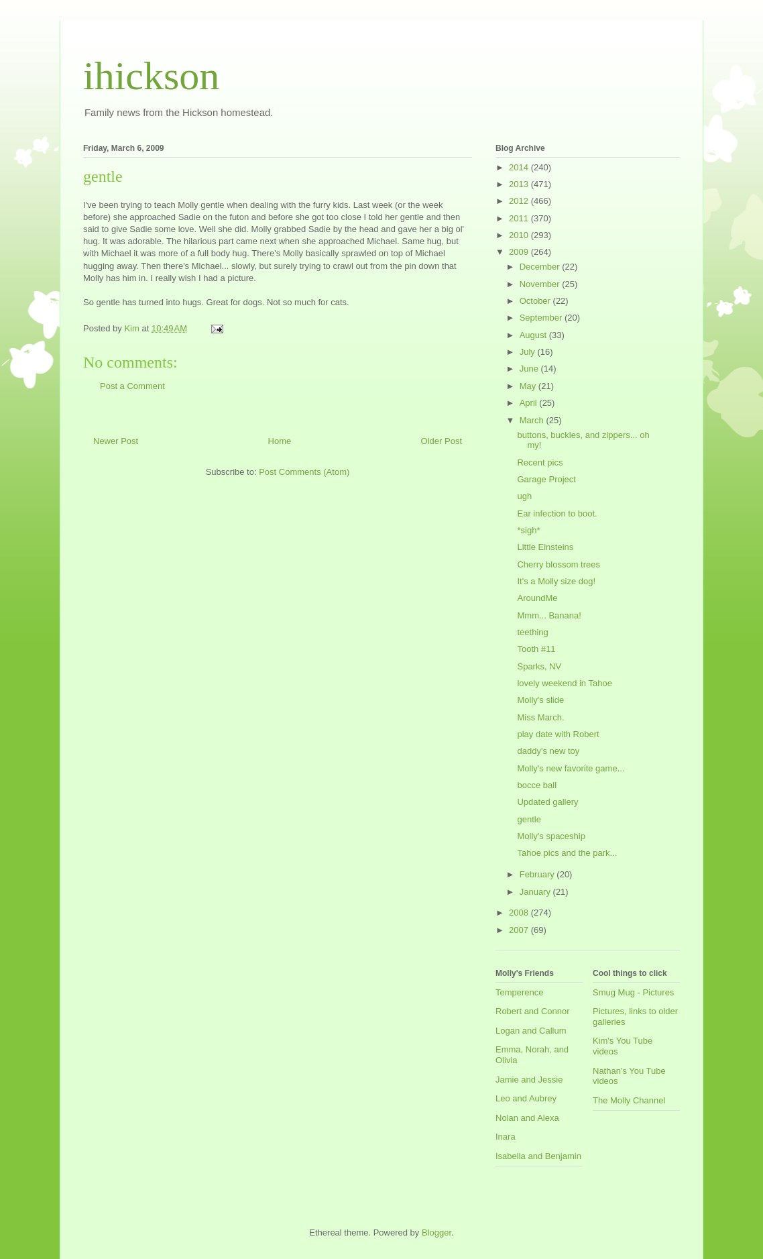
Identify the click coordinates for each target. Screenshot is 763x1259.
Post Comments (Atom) (304, 472)
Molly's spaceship (551, 836)
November (541, 284)
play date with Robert (558, 734)
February (538, 874)
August (534, 335)
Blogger (436, 1232)
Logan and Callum (531, 1031)
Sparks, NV (539, 666)
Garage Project (546, 479)
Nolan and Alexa (527, 1118)
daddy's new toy (548, 751)
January (536, 892)
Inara (505, 1137)
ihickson (151, 76)
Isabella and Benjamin (538, 1156)
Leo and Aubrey (525, 1098)
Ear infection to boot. (557, 513)
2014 (520, 167)
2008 (520, 913)
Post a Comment (132, 386)
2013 (520, 184)
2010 (520, 235)
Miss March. (540, 717)
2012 (520, 201)
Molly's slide (540, 700)
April (530, 403)
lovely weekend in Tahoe (564, 683)
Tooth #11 (536, 649)
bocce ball (536, 785)
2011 (520, 218)
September (542, 318)
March (533, 420)
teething (532, 632)
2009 (520, 252)
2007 (520, 930)
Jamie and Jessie (529, 1080)
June (530, 369)
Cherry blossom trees (558, 564)
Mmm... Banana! (549, 615)
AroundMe (537, 598)
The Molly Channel (629, 1100)
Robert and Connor (532, 1011)
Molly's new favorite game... (570, 768)
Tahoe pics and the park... (567, 853)
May (529, 386)
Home (280, 441)
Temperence (519, 992)
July (529, 352)
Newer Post (115, 441)
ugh (524, 496)
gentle (528, 819)
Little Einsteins (545, 547)
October (536, 301)
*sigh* (528, 530)
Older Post (441, 441)
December (541, 267)
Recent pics (540, 462)
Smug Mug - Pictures (633, 992)
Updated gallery (547, 802)
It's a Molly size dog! (556, 581)
